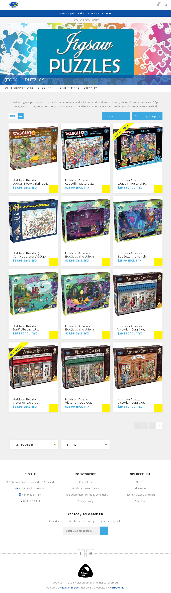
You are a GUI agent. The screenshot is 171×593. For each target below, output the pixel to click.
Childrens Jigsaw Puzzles (28, 88)
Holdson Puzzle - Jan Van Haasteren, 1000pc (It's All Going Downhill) (30, 256)
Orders (140, 482)
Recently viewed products (140, 494)
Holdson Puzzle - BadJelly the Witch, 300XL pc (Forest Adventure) (132, 258)
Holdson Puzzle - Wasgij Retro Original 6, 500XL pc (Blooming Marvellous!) (30, 185)
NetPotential (117, 587)
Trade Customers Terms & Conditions (85, 494)
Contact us (85, 482)
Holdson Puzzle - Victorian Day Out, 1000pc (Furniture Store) (83, 402)
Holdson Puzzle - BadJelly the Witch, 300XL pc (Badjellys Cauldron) (80, 258)
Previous (137, 425)
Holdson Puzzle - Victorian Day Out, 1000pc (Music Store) (132, 402)
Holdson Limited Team (85, 488)
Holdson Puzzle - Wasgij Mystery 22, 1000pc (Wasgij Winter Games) (82, 185)
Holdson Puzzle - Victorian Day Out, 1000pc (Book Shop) (27, 402)
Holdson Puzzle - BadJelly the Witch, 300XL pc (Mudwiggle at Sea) (29, 331)
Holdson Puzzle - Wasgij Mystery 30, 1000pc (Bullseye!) (132, 183)
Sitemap (140, 501)
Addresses (140, 488)
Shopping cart (159, 3)
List (21, 116)
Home (75, 19)
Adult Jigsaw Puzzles (78, 88)
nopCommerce (70, 587)
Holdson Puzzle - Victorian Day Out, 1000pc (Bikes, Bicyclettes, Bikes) (131, 331)
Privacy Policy (85, 501)
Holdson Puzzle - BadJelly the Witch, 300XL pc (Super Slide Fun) (81, 331)
